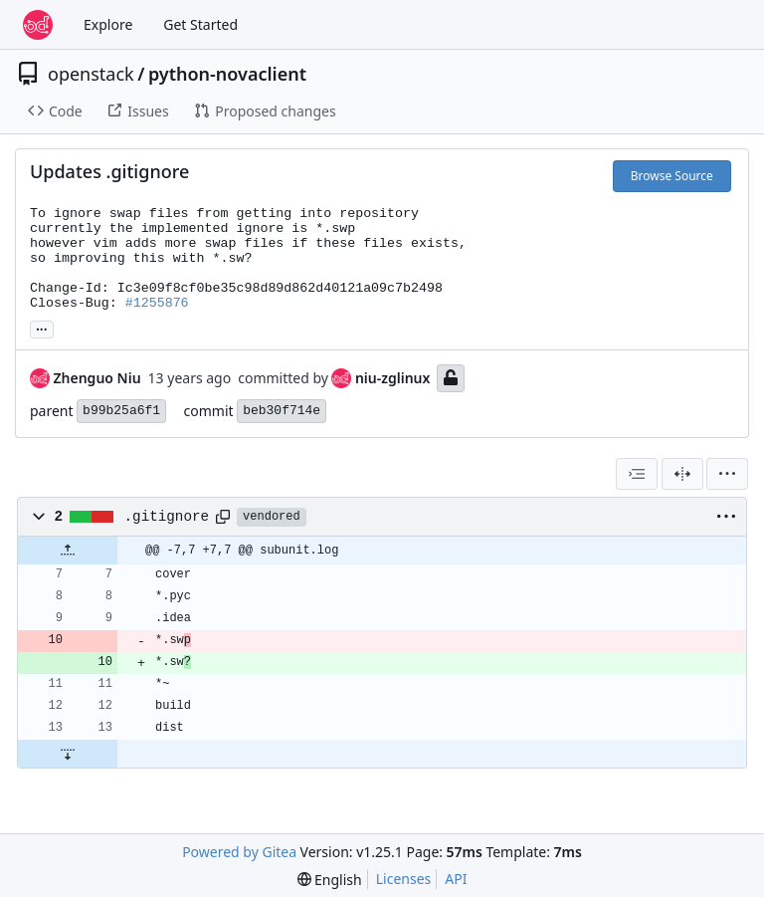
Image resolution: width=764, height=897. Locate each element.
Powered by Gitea (239, 851)
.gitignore (167, 517)
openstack (91, 74)
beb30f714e (281, 410)
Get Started (200, 24)
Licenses (404, 878)
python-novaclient (227, 74)
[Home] (38, 25)
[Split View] (682, 474)
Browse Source (672, 175)
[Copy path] (223, 517)
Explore (108, 24)
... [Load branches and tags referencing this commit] (42, 328)
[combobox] (637, 474)
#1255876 (157, 303)
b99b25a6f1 (121, 410)
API (456, 878)
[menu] (727, 474)
